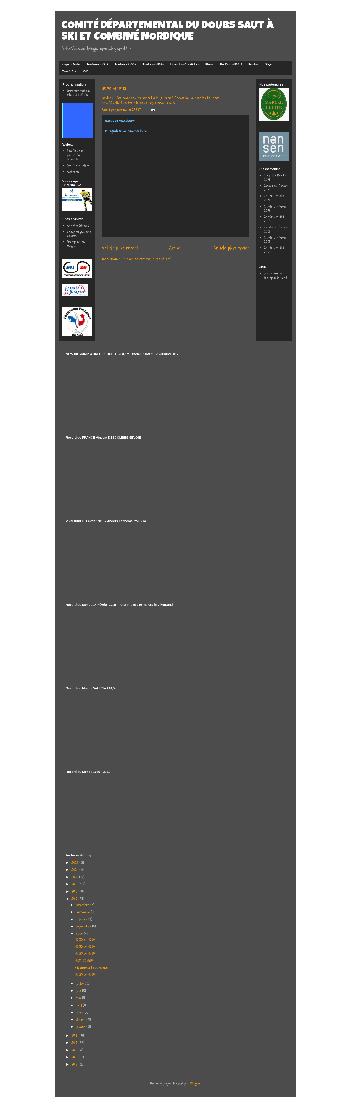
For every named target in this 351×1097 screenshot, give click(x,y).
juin (79, 990)
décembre (83, 904)
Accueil (176, 247)
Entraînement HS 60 (152, 64)
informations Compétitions (184, 64)
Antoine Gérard (78, 225)
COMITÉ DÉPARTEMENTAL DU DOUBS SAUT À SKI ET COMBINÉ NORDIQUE (167, 32)
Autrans (73, 171)
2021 (75, 869)
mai (79, 997)
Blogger (195, 1083)
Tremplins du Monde (76, 243)
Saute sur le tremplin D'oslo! (275, 275)
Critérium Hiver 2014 (275, 208)
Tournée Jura (69, 71)
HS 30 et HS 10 (85, 939)
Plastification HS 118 (231, 64)
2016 (75, 1035)
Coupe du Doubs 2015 (276, 187)
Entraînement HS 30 (125, 64)
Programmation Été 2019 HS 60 (78, 92)
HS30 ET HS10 (84, 960)
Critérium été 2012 (274, 249)
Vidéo (86, 71)
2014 (75, 1050)
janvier (81, 1026)
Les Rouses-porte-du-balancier (76, 155)
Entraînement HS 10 (97, 64)
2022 (75, 862)
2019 (75, 884)
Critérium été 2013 (274, 218)
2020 (75, 877)
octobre (82, 919)
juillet (80, 983)
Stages (269, 64)
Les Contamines (78, 165)
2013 (75, 1057)
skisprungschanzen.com (79, 233)
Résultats (253, 64)
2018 (75, 891)
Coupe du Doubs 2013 (276, 229)
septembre (84, 926)
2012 (75, 1064)
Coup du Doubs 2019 (275, 177)
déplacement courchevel (91, 967)
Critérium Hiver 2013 (275, 239)
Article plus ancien (231, 247)
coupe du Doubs (71, 64)
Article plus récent (120, 247)
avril (79, 1005)
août (80, 933)
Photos (209, 64)
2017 (75, 898)
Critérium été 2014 (274, 198)
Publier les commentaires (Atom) (147, 258)
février (81, 1019)
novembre (83, 912)
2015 (75, 1042)
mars (80, 1012)
